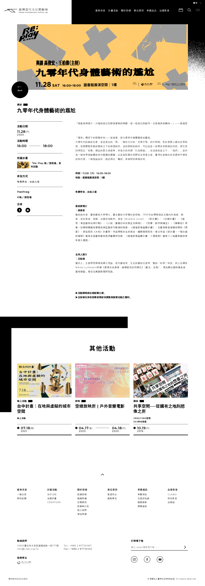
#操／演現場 (24, 199)
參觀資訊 (152, 10)
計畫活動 (113, 10)
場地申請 (82, 514)
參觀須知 (142, 494)
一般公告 (21, 494)
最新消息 (100, 10)
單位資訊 (139, 10)
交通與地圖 (143, 498)
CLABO (172, 494)
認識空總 (82, 494)
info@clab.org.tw (28, 549)
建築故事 (142, 502)
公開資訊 (82, 502)
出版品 (171, 502)
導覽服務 (142, 506)
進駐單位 (112, 498)
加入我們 (82, 510)
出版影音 (173, 489)
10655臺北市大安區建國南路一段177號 (38, 545)
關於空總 (126, 10)
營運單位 (112, 494)
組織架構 (82, 498)
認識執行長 (83, 506)
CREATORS (54, 502)
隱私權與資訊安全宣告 (18, 579)
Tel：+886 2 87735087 (78, 545)
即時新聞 (21, 498)
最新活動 (52, 494)
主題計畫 (52, 498)
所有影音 (172, 498)
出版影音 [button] (164, 10)
